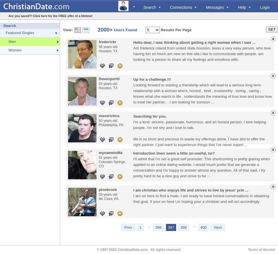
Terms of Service (261, 250)
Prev (128, 227)
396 (158, 227)
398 (183, 227)
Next (218, 227)
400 (203, 227)
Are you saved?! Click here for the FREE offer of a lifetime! (51, 16)
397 (171, 227)
